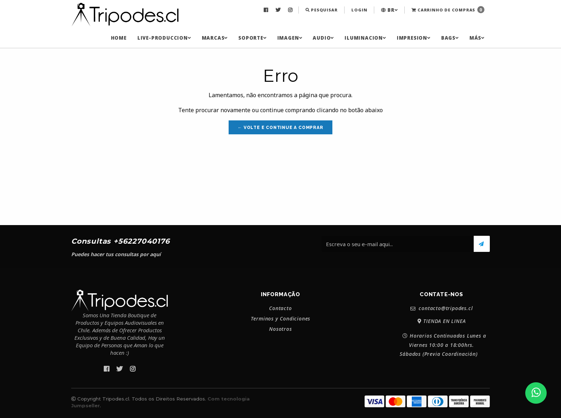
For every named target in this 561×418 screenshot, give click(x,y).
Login (359, 10)
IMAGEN (289, 38)
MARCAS (215, 38)
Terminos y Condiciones (281, 318)
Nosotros (280, 329)
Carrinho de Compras (447, 9)
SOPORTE (252, 38)
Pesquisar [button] (322, 10)
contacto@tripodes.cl (441, 308)
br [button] (389, 10)
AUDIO (323, 38)
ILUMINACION (365, 38)
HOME (119, 38)
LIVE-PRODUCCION (164, 38)
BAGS (450, 38)
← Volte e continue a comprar (280, 127)
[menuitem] (267, 10)
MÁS (476, 38)
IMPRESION (413, 38)
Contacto (280, 308)
